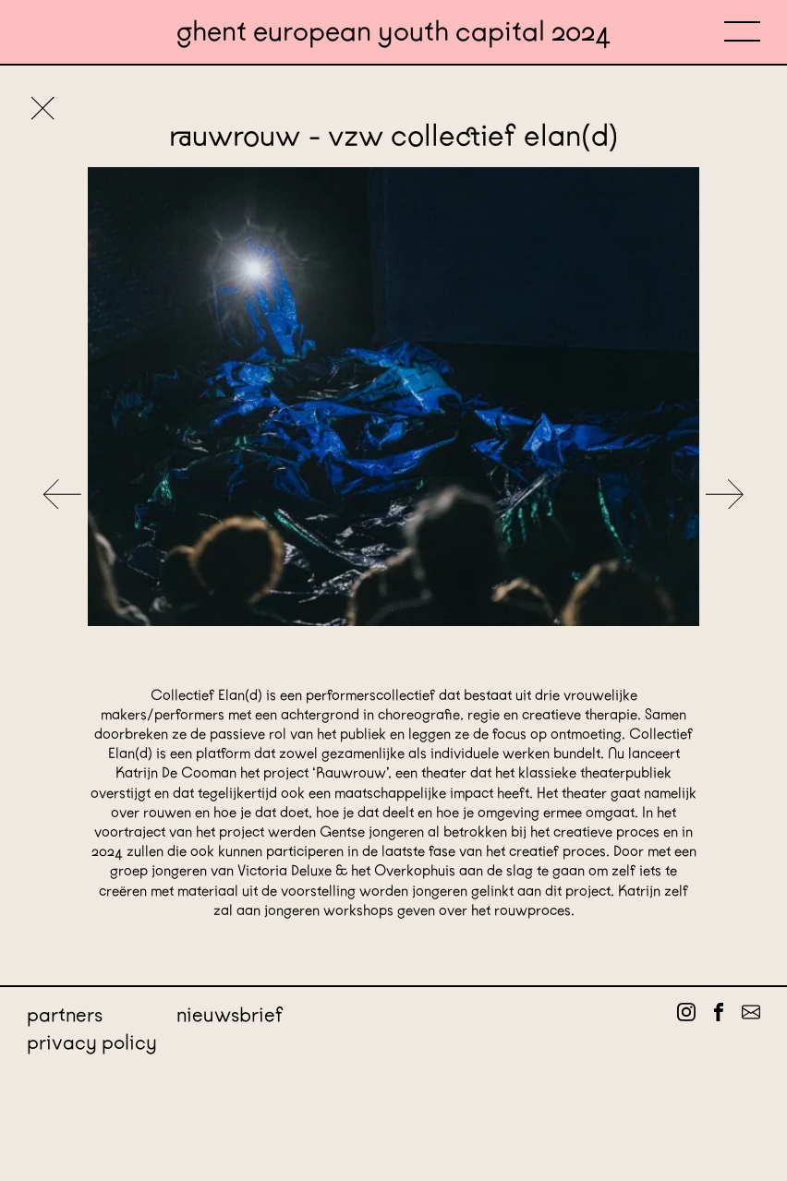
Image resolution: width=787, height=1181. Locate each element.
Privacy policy (92, 1042)
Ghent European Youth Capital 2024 (393, 32)
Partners (65, 1014)
